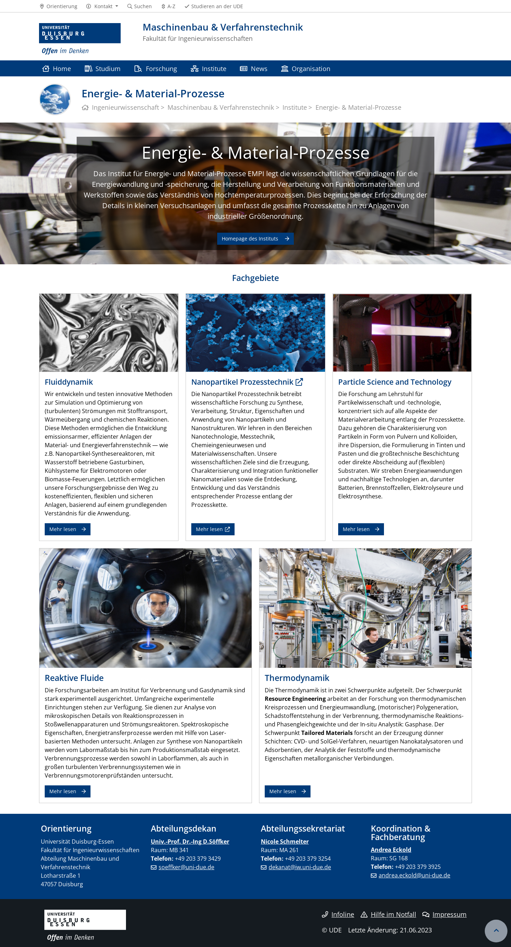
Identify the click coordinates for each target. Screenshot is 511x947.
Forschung (155, 68)
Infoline (338, 914)
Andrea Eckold (391, 850)
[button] (102, 6)
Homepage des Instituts (251, 238)
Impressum (444, 914)
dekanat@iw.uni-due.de (300, 867)
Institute (208, 68)
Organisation (305, 68)
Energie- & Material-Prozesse (256, 152)
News (253, 68)
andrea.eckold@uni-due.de (414, 875)
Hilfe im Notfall (388, 914)
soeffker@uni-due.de (186, 867)
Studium (103, 68)
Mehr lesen (62, 529)
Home (56, 68)
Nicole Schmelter (285, 841)
